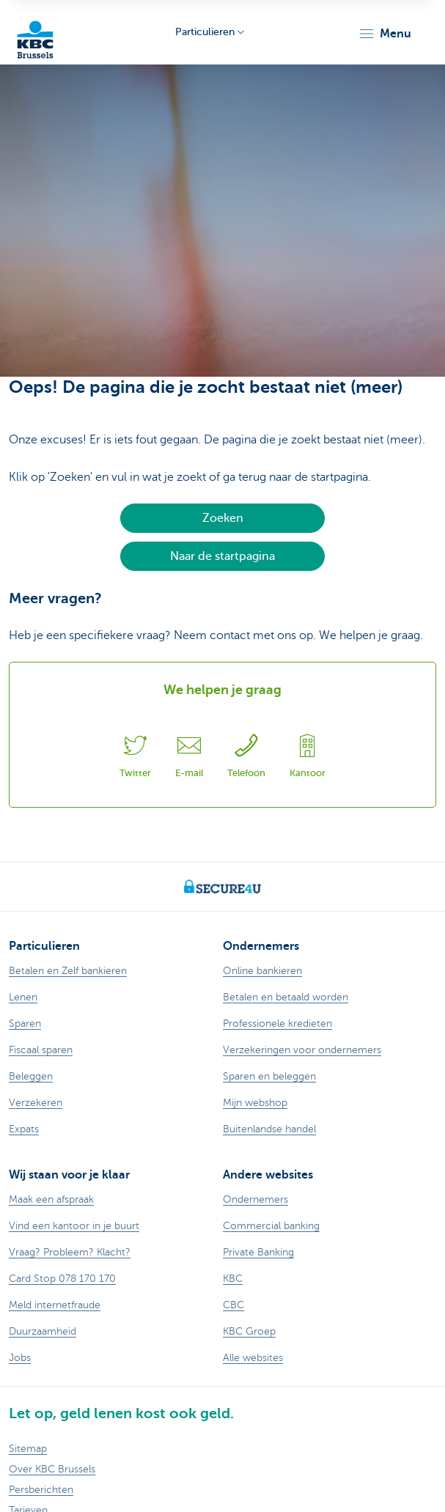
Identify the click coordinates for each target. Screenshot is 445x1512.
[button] (384, 33)
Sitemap (28, 1448)
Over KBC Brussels (52, 1469)
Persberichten (41, 1489)
